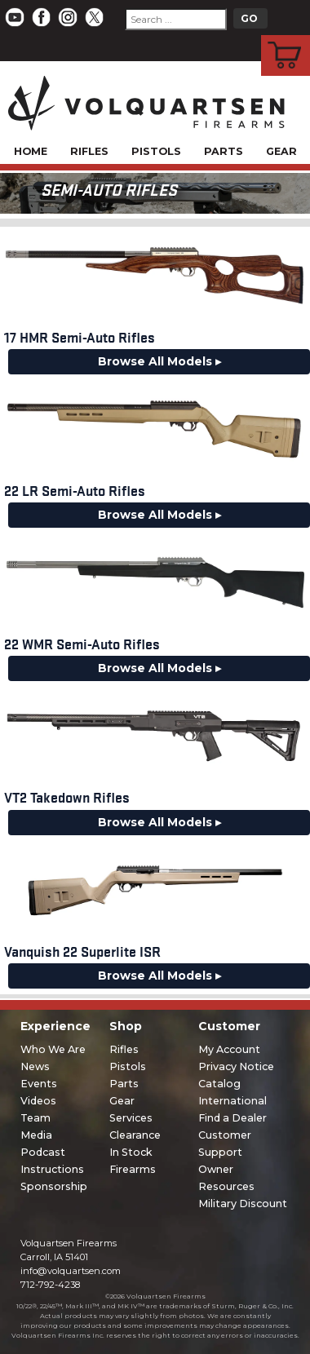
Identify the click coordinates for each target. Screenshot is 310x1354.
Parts (223, 151)
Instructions (52, 1169)
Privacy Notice (236, 1066)
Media (36, 1135)
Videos (38, 1101)
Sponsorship (53, 1186)
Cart (286, 37)
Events (38, 1083)
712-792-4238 (50, 1284)
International (232, 1101)
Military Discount (242, 1203)
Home (30, 151)
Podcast (42, 1152)
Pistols (156, 151)
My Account (229, 1049)
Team (35, 1118)
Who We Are (53, 1049)
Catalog (219, 1083)
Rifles (89, 151)
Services (131, 1118)
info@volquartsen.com (70, 1271)
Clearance (135, 1135)
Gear (281, 151)
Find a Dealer (232, 1118)
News (35, 1066)
